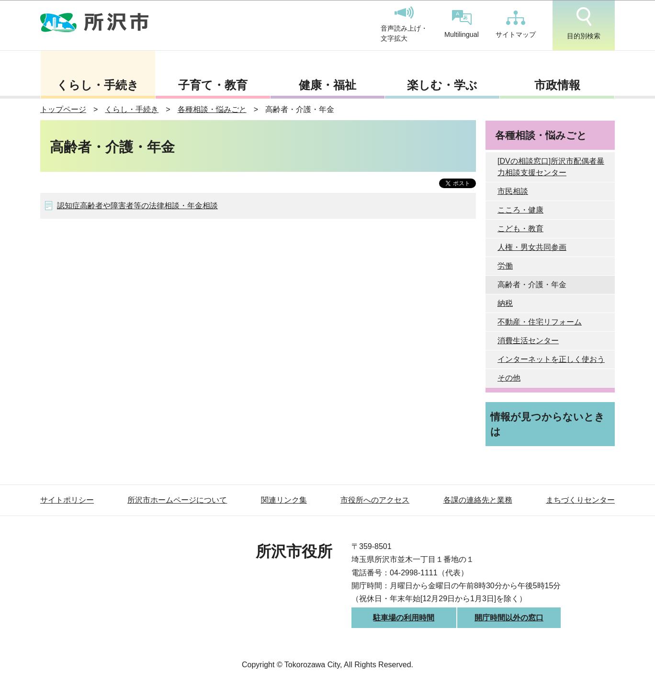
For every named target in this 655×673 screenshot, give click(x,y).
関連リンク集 (284, 500)
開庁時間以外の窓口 (508, 618)
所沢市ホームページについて (177, 500)
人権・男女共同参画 (531, 247)
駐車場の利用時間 (403, 618)
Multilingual (461, 24)
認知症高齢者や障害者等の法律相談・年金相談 (137, 206)
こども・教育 (520, 228)
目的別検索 (583, 23)
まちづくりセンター (580, 500)
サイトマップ (516, 24)
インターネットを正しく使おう (551, 359)
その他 (508, 378)
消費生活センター (528, 340)
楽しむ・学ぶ (442, 85)
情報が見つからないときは (547, 424)
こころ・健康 (520, 210)
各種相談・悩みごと (212, 109)
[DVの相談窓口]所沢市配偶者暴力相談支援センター (550, 167)
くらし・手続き (97, 85)
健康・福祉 (327, 85)
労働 (505, 266)
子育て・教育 (213, 85)
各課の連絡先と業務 (477, 500)
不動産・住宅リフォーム (539, 322)
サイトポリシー (67, 500)
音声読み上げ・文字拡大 (404, 24)
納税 (505, 303)
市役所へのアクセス (374, 500)
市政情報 (557, 85)
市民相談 (512, 191)
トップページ (63, 109)
